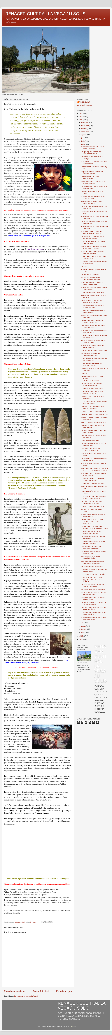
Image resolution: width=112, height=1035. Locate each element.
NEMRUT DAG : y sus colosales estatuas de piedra (92, 252)
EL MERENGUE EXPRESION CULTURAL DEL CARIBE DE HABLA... (92, 579)
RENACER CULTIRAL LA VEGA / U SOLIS (45, 13)
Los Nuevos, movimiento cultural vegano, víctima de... (92, 585)
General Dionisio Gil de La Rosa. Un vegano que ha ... (93, 431)
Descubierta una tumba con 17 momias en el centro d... (91, 449)
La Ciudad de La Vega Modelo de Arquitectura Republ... (92, 237)
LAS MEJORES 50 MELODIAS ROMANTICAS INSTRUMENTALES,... (92, 378)
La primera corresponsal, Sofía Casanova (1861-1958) (92, 502)
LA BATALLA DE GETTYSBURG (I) (93, 411)
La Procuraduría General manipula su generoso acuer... (94, 187)
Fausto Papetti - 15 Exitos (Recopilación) (90, 177)
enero (83, 632)
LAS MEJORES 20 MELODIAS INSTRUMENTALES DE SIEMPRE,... (92, 521)
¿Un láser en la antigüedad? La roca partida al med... (93, 552)
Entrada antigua (64, 991)
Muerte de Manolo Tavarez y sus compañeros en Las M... (92, 562)
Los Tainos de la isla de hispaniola (93, 589)
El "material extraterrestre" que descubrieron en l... (91, 364)
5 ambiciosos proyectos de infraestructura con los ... (90, 354)
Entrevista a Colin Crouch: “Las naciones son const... (92, 392)
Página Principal (41, 991)
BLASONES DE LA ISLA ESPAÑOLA (94, 574)
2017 (81, 120)
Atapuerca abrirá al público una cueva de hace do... (92, 172)
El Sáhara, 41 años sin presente (92, 388)
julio (83, 138)
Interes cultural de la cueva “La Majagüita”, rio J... (92, 557)
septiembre (85, 132)
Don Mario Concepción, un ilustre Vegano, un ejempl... (92, 479)
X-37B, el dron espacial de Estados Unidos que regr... (93, 593)
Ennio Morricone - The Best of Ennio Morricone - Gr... (93, 474)
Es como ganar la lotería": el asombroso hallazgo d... (91, 547)
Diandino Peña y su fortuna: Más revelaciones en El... (92, 407)
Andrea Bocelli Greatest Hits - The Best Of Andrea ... (93, 515)
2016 (81, 636)
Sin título (84, 266)
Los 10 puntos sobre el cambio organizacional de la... (91, 384)
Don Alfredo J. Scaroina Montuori (92, 483)
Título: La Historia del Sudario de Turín (94, 422)
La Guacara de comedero (90, 274)
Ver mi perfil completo (84, 105)
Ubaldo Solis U (84, 102)
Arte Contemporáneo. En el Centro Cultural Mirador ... (93, 542)
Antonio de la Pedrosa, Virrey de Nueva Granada (92, 346)
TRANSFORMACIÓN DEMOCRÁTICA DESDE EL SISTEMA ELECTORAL (94, 469)
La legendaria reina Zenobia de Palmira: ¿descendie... (92, 321)
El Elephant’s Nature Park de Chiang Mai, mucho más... (94, 402)
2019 (81, 114)
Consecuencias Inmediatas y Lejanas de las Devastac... (94, 262)
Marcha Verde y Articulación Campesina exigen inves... (91, 278)
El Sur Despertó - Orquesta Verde (93, 292)
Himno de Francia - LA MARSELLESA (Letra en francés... (94, 182)
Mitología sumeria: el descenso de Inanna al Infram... (93, 341)
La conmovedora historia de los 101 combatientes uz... (93, 444)
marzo (83, 626)
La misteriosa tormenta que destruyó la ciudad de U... (94, 459)
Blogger (72, 1026)
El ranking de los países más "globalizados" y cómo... (91, 532)
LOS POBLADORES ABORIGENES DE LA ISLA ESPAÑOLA (93, 497)
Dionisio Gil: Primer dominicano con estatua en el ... (93, 426)
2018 (81, 117)
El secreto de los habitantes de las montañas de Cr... (93, 197)
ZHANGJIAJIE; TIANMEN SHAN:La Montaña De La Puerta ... (93, 247)
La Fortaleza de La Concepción (92, 566)
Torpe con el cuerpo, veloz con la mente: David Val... (92, 148)
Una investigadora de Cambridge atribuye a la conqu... (92, 306)
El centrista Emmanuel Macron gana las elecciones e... (93, 618)
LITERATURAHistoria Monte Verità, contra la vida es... (93, 311)
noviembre (85, 125)
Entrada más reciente (14, 991)
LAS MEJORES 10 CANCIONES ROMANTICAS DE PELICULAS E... (94, 527)
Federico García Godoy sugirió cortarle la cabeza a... (91, 202)
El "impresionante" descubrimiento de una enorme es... (94, 359)
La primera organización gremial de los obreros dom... (93, 608)
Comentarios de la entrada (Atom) (26, 996)
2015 (81, 639)
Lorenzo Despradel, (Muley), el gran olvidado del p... (93, 436)
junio (83, 141)
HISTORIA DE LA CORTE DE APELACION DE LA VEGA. (91, 232)
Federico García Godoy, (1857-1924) (94, 350)
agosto (83, 135)
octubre (84, 129)
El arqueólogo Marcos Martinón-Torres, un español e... (92, 283)
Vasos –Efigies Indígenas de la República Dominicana (91, 301)
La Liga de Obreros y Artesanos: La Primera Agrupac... (93, 603)
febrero (84, 629)
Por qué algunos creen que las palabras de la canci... (91, 152)
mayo (83, 144)
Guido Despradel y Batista (90, 440)
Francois (84, 373)
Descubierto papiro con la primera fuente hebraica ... (93, 326)
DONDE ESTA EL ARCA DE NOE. (93, 506)
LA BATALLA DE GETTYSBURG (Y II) (94, 414)
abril (83, 623)
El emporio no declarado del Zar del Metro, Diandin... (93, 613)
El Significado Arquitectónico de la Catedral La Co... (93, 242)
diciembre (85, 122)
